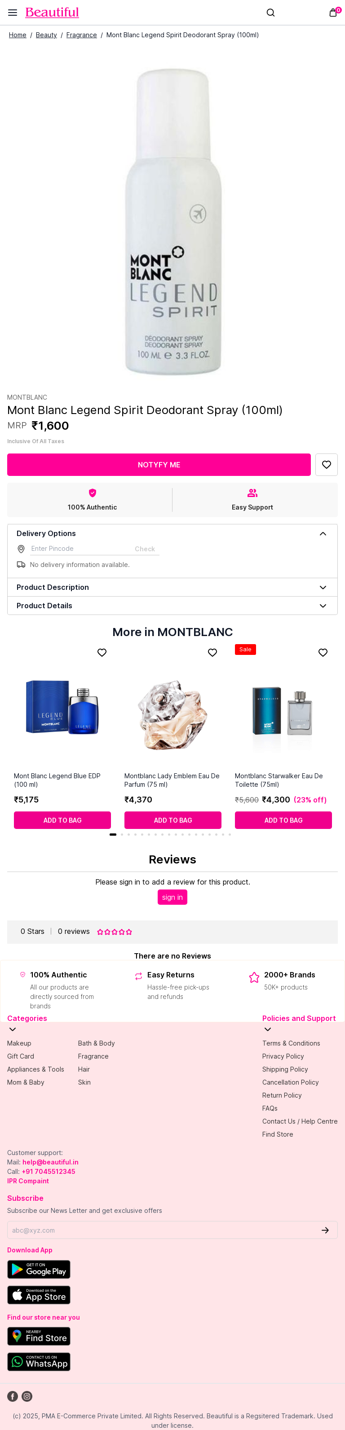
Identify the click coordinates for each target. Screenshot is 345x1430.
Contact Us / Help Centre (300, 1121)
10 (176, 834)
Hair (84, 1069)
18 (230, 834)
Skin (84, 1082)
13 (196, 834)
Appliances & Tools (35, 1069)
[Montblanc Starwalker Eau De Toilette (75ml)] (283, 708)
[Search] (270, 12)
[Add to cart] (62, 820)
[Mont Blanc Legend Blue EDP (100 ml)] (62, 708)
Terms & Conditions (291, 1043)
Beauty (46, 35)
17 (223, 834)
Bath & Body (96, 1043)
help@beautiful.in (50, 1162)
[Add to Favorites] (326, 464)
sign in (172, 897)
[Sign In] (288, 12)
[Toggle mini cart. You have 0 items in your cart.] (333, 12)
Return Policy (282, 1095)
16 (216, 834)
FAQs (270, 1108)
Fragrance (81, 35)
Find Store (277, 1134)
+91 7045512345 (48, 1171)
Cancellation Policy (290, 1082)
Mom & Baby (25, 1082)
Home (18, 35)
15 (209, 834)
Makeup (19, 1043)
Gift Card (20, 1056)
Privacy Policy (283, 1056)
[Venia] (52, 13)
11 (182, 834)
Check (145, 549)
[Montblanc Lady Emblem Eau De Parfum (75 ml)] (172, 708)
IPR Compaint (28, 1181)
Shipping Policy (285, 1069)
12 (189, 834)
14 (203, 834)
